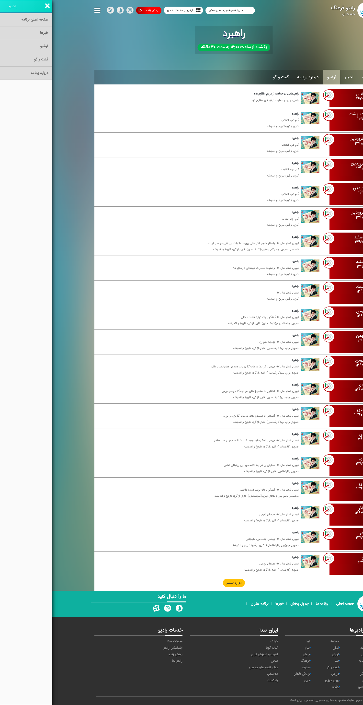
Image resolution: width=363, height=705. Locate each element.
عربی (313, 680)
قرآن (313, 667)
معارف (253, 667)
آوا (255, 641)
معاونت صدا (122, 641)
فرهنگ (252, 661)
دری (254, 680)
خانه (313, 77)
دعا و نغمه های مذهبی (211, 667)
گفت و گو (228, 77)
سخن (222, 661)
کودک (222, 641)
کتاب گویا (220, 648)
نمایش (311, 674)
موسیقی (220, 674)
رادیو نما (125, 661)
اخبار (297, 77)
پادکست (220, 680)
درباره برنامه (255, 77)
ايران (283, 648)
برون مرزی (280, 680)
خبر (314, 641)
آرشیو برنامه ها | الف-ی (131, 10)
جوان (253, 654)
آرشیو (279, 77)
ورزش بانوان (249, 674)
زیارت (283, 687)
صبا (284, 661)
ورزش (283, 674)
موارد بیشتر (181, 583)
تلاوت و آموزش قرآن (212, 654)
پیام (254, 648)
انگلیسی (311, 687)
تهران (283, 654)
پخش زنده (96, 10)
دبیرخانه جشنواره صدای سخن (173, 10)
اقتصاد (312, 648)
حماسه (282, 641)
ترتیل (312, 654)
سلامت (311, 661)
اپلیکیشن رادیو (120, 648)
